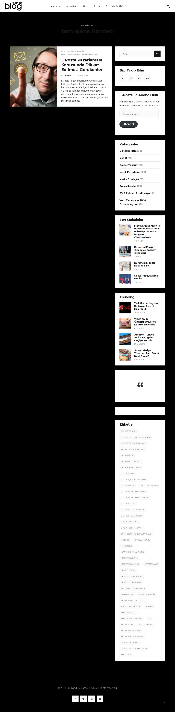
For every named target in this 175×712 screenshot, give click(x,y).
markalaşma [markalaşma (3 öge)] (127, 594)
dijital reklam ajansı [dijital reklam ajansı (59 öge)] (131, 516)
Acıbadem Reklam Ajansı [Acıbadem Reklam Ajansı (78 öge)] (133, 449)
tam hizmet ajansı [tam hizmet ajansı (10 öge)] (130, 643)
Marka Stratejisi (76, 51)
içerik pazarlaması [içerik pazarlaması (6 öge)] (130, 564)
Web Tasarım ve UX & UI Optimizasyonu (79, 55)
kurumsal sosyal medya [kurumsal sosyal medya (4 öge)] (133, 588)
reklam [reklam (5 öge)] (149, 606)
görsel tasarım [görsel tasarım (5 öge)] (142, 540)
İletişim (97, 6)
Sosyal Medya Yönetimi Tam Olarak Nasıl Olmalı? (146, 353)
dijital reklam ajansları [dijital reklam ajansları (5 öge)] (133, 510)
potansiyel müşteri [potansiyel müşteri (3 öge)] (130, 606)
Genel (64, 51)
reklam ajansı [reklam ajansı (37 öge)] (128, 613)
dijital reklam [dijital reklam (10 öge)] (128, 504)
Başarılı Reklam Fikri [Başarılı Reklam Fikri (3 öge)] (131, 461)
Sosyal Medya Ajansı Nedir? (146, 277)
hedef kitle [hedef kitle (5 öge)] (126, 546)
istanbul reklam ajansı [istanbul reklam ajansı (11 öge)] (132, 552)
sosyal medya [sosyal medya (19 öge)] (145, 625)
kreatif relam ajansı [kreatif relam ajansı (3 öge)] (131, 582)
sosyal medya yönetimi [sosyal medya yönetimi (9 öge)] (132, 637)
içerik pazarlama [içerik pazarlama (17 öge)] (129, 558)
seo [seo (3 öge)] (149, 618)
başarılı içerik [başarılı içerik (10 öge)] (128, 455)
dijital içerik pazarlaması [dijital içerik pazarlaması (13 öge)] (134, 480)
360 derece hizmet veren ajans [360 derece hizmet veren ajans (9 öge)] (136, 437)
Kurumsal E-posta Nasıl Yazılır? (144, 264)
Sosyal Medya (127, 186)
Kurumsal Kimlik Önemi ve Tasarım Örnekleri (145, 250)
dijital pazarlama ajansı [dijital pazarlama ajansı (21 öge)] (133, 492)
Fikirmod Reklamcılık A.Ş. (81, 687)
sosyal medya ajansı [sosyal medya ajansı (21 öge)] (131, 631)
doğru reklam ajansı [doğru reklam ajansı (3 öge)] (131, 528)
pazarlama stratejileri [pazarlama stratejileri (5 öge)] (132, 600)
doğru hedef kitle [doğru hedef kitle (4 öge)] (130, 522)
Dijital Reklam (128, 150)
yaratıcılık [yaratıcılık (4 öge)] (126, 655)
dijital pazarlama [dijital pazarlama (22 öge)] (149, 486)
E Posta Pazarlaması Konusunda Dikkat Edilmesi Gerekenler (82, 65)
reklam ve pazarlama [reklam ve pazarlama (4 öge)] (131, 618)
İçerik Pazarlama (129, 172)
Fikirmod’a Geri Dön (115, 6)
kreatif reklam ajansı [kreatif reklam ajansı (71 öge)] (131, 576)
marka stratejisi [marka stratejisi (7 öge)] (147, 594)
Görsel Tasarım (128, 165)
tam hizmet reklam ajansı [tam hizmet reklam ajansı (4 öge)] (134, 649)
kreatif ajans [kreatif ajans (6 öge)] (151, 564)
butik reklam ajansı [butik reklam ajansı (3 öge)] (131, 467)
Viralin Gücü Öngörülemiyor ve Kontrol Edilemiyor (145, 321)
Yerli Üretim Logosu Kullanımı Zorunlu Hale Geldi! (146, 306)
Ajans (85, 6)
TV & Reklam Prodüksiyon (135, 193)
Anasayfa (55, 6)
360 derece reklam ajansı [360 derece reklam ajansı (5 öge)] (133, 443)
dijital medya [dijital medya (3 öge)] (127, 486)
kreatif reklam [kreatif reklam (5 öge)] (128, 570)
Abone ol (128, 124)
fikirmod (67, 75)
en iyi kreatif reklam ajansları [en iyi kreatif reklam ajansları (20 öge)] (136, 534)
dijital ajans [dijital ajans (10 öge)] (127, 474)
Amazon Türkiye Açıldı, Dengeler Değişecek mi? (144, 337)
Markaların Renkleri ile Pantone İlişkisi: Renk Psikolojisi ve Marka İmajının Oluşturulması (147, 231)
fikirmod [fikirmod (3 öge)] (125, 540)
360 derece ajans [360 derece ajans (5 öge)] (129, 431)
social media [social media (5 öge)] (127, 625)
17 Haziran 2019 (81, 75)
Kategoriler (71, 6)
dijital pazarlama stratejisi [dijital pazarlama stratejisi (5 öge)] (135, 498)
